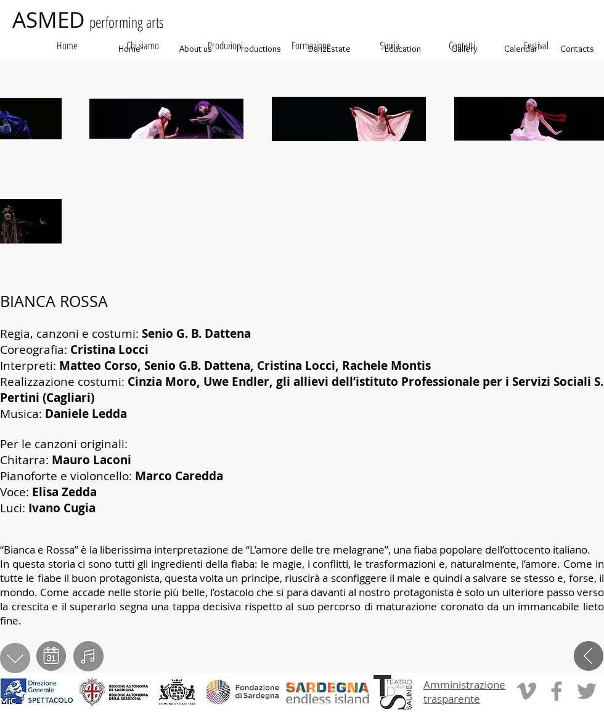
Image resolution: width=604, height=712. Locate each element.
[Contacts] (577, 49)
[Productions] (258, 49)
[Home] (129, 49)
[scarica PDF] (15, 658)
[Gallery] (464, 49)
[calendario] (51, 656)
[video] (88, 656)
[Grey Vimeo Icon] (526, 691)
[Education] (402, 49)
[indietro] (589, 656)
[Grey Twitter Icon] (587, 691)
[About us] (195, 49)
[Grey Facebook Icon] (556, 691)
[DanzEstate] (329, 49)
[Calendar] (521, 49)
